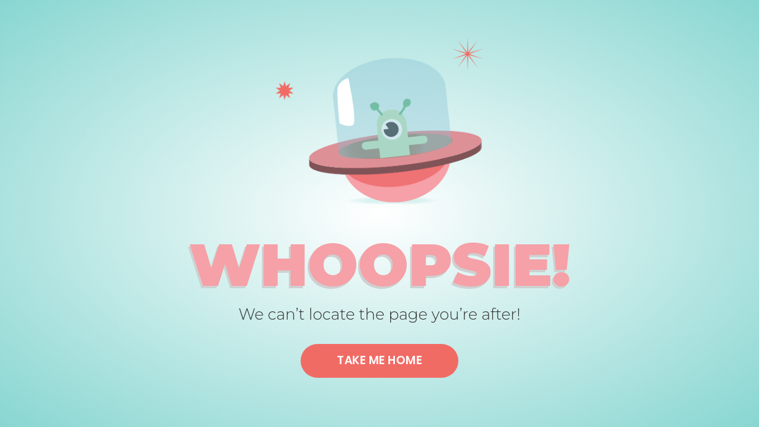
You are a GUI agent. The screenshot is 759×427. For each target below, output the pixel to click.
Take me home (379, 360)
